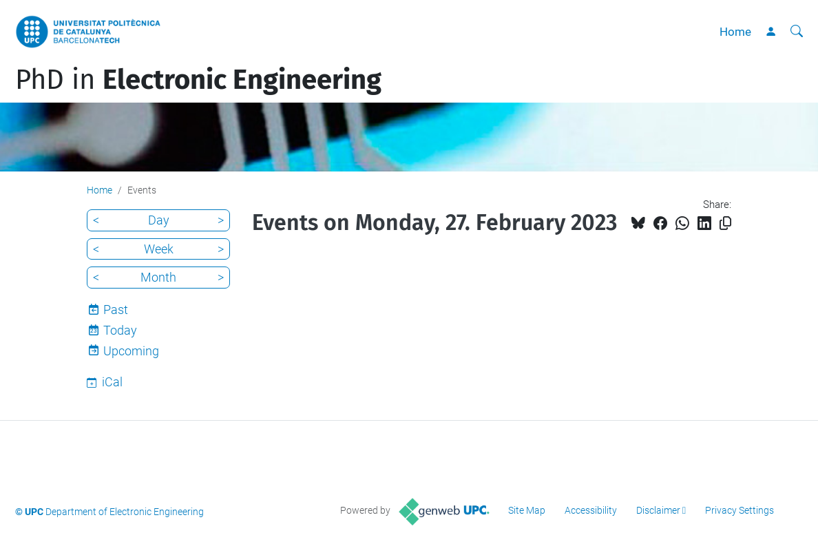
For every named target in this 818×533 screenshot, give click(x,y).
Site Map (526, 510)
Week (159, 249)
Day (158, 220)
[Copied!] (725, 223)
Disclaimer (658, 510)
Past (115, 309)
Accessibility (591, 510)
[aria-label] (796, 31)
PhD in (198, 79)
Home (735, 32)
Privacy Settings (739, 510)
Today (120, 330)
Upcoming (131, 351)
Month (158, 277)
